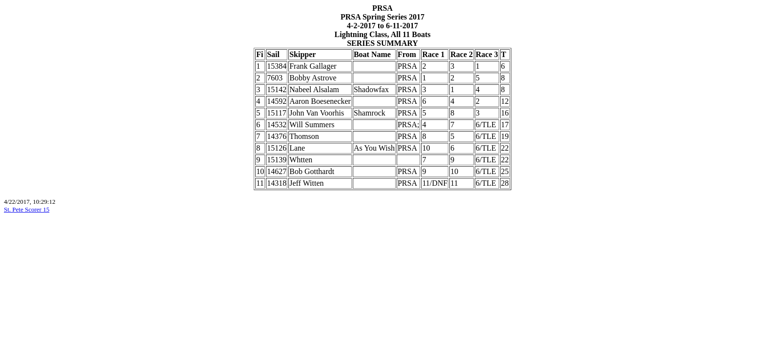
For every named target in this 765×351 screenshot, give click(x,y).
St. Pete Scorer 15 (26, 209)
